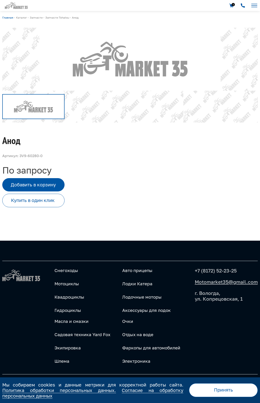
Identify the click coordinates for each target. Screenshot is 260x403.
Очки (127, 321)
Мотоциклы (66, 283)
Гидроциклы (67, 310)
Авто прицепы (137, 270)
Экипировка (67, 347)
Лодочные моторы (142, 297)
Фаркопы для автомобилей (151, 347)
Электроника (136, 361)
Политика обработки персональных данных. (59, 390)
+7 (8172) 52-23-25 (216, 271)
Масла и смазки (71, 321)
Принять (223, 389)
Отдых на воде (137, 334)
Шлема (61, 361)
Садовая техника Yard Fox (82, 334)
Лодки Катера (137, 283)
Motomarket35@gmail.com (226, 282)
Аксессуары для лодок (146, 310)
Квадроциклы (69, 297)
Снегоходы (66, 270)
